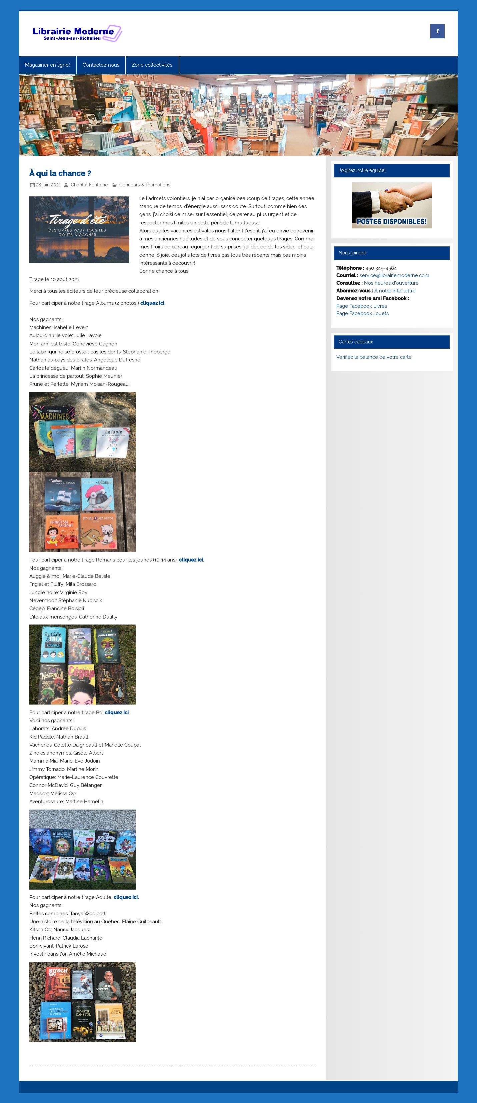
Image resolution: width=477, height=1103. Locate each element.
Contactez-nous (101, 65)
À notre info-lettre (395, 291)
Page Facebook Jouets (362, 313)
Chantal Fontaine (89, 184)
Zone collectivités (152, 65)
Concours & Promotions (144, 184)
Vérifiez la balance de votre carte (374, 357)
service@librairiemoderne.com (394, 275)
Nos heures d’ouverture (391, 283)
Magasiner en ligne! (47, 65)
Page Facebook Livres (361, 306)
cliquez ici (191, 560)
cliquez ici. (152, 303)
